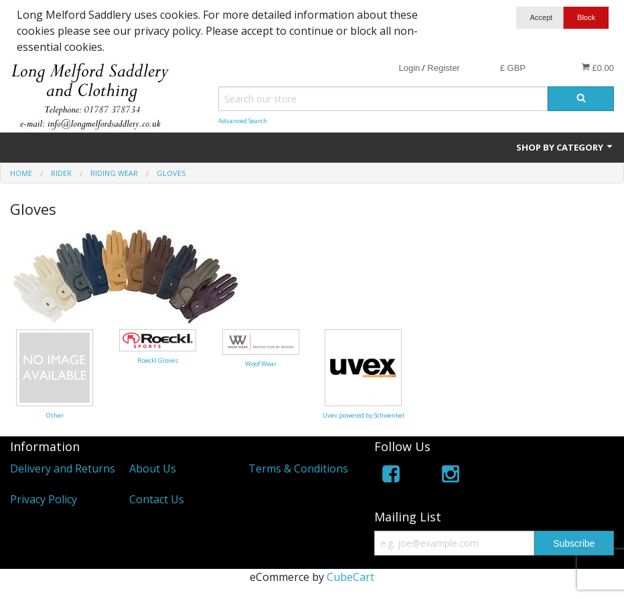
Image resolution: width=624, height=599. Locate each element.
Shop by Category (565, 147)
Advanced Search (242, 120)
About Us (152, 468)
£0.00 (597, 67)
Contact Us (156, 499)
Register (443, 68)
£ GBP (513, 68)
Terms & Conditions (298, 468)
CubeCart (350, 577)
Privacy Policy (43, 499)
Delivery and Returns (62, 468)
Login (409, 68)
